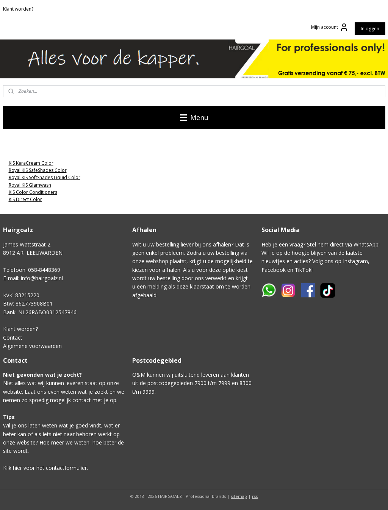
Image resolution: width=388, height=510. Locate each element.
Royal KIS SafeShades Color (38, 170)
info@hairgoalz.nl (42, 278)
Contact (12, 337)
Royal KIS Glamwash (30, 185)
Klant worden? (18, 9)
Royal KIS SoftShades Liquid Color (44, 177)
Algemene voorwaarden (32, 345)
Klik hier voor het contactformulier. (45, 467)
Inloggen (370, 28)
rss (255, 496)
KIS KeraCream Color (31, 163)
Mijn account (330, 27)
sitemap (239, 496)
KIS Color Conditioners (33, 192)
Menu (194, 117)
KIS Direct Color (25, 199)
